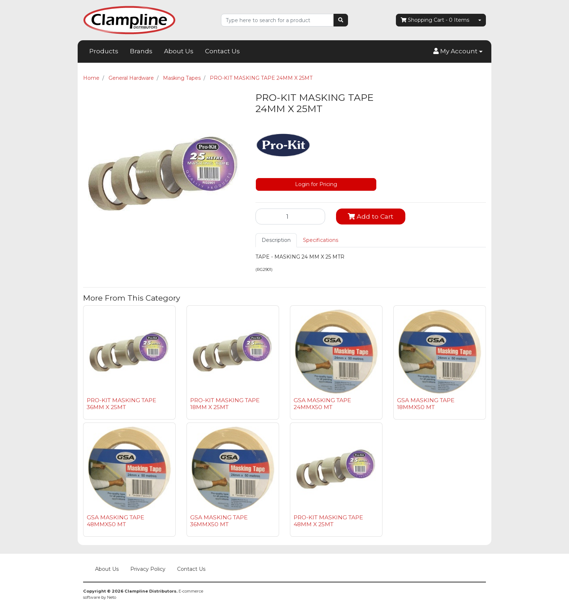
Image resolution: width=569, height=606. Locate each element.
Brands (141, 51)
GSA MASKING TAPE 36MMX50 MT (219, 521)
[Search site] (340, 20)
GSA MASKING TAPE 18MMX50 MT (426, 404)
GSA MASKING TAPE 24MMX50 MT (322, 404)
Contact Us (222, 51)
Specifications (320, 240)
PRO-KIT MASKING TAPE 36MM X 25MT (121, 404)
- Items (435, 20)
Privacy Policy (147, 569)
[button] (458, 51)
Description (276, 240)
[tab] (276, 240)
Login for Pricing (316, 184)
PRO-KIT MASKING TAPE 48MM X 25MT (328, 521)
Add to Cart (370, 216)
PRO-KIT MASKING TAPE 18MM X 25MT (225, 404)
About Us (178, 51)
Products (103, 51)
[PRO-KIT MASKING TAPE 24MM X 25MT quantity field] (290, 216)
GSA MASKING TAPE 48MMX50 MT (115, 521)
